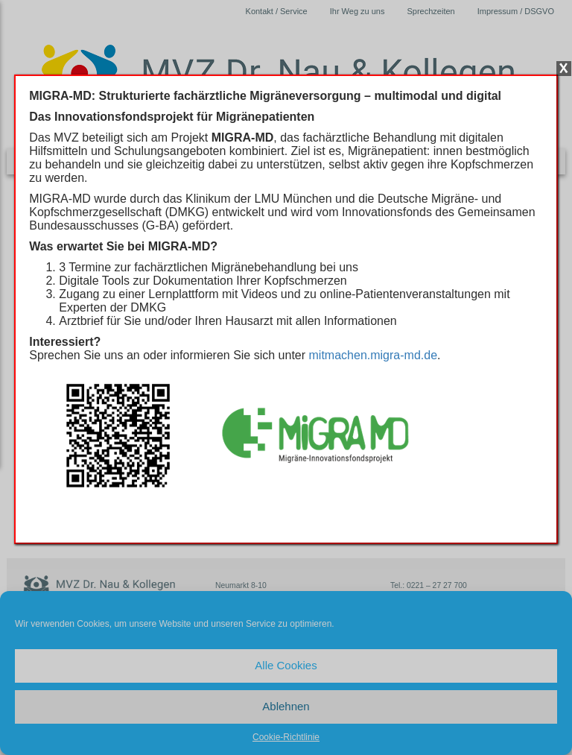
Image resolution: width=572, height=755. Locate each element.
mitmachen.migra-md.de (373, 355)
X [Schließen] (563, 68)
